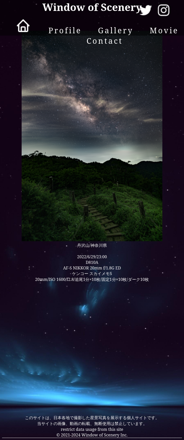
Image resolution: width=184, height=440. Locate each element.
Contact (105, 41)
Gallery (115, 30)
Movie (164, 30)
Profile (65, 30)
